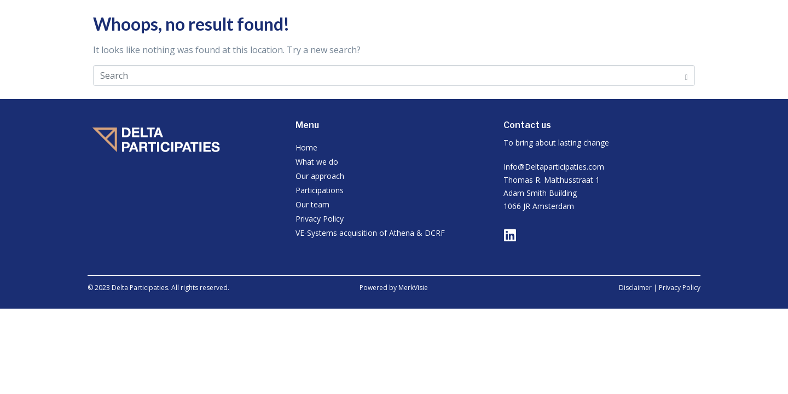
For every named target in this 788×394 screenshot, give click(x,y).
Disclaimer (635, 287)
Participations (320, 190)
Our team (312, 204)
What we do (317, 162)
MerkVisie (413, 287)
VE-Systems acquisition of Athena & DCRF (370, 233)
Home (306, 147)
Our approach (320, 176)
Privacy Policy (320, 218)
